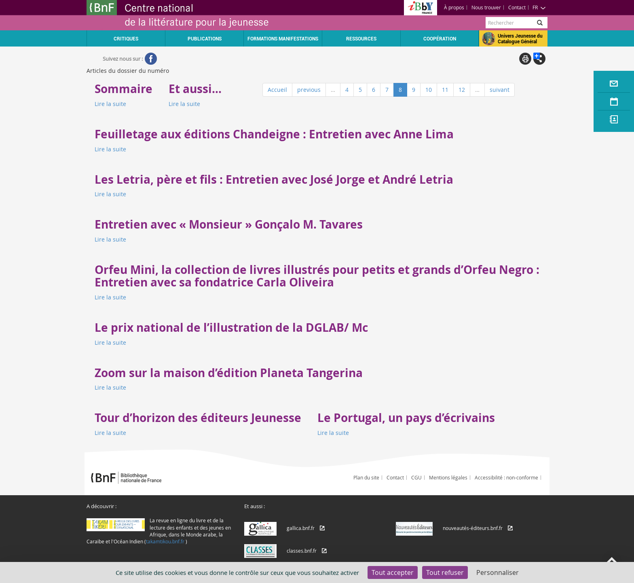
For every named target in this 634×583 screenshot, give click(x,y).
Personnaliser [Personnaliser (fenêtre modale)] (497, 572)
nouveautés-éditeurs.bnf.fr (473, 528)
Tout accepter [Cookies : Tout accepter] (393, 572)
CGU (416, 477)
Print (525, 59)
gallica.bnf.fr (301, 528)
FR (539, 7)
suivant (499, 89)
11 (445, 89)
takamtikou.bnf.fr (165, 541)
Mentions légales (448, 477)
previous (309, 89)
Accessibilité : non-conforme (506, 477)
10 (428, 89)
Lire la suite (110, 104)
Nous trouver (486, 7)
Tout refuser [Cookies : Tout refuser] (445, 572)
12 (462, 89)
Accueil (277, 89)
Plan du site (366, 477)
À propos (454, 7)
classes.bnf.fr (302, 550)
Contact (517, 7)
